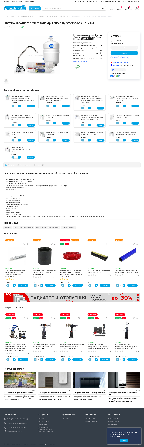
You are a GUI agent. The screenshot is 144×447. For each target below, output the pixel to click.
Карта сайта (65, 419)
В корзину (124, 53)
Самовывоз (116, 65)
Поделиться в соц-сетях (118, 73)
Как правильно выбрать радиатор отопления (89, 393)
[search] (103, 8)
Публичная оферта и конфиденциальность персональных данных (45, 429)
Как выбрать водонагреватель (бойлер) (52, 393)
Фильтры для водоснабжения (26, 16)
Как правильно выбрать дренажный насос (18, 393)
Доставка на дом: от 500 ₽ (121, 63)
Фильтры (12, 16)
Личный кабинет (113, 419)
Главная (6, 16)
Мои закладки (112, 424)
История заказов (113, 421)
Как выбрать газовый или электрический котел (122, 394)
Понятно (124, 440)
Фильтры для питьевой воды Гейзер (47, 16)
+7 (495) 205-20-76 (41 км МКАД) (86, 1)
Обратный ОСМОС (64, 16)
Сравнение (125, 57)
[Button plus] (14, 285)
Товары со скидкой (91, 421)
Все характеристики (80, 61)
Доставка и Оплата (16, 1)
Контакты (6, 1)
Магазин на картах (118, 70)
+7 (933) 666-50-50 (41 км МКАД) (109, 1)
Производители (90, 419)
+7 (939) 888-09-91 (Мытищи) (130, 1)
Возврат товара (29, 1)
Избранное (115, 57)
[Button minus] (7, 285)
